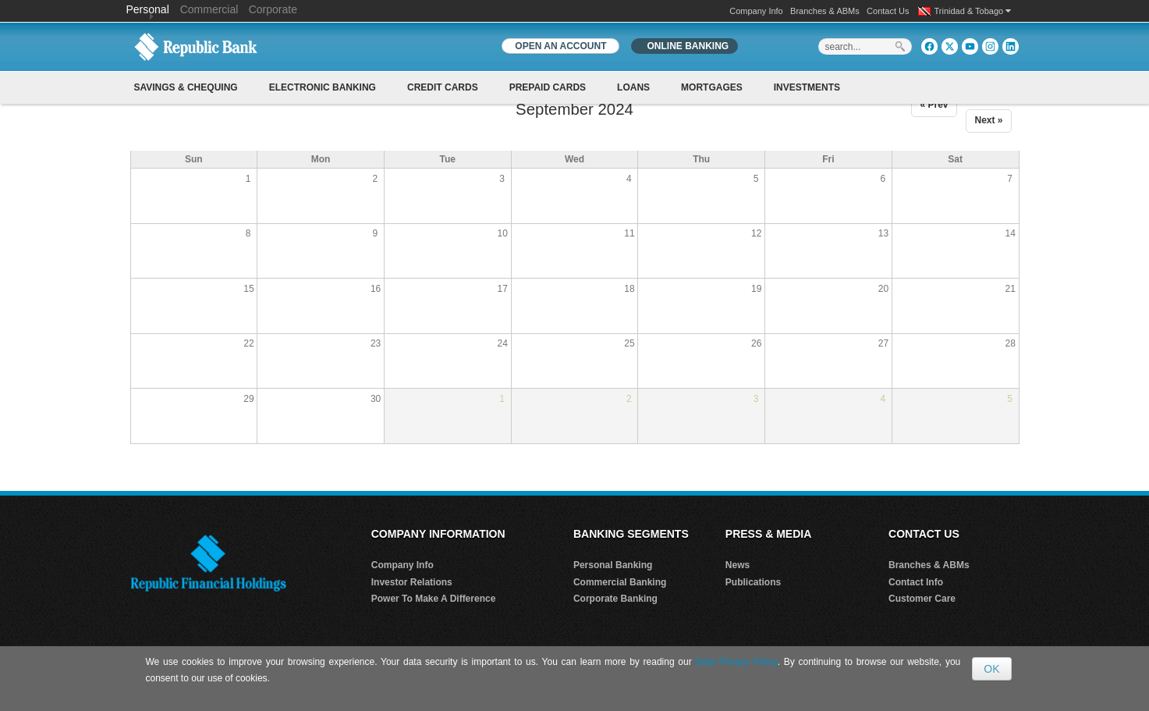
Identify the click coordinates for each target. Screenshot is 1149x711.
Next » (988, 120)
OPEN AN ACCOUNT (560, 46)
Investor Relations (411, 582)
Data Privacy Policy (736, 661)
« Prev (934, 104)
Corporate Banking (615, 598)
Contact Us (888, 11)
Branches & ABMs (825, 11)
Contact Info (915, 582)
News (737, 565)
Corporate (273, 9)
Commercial (209, 9)
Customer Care (922, 598)
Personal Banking (612, 565)
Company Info (755, 11)
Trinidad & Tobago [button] (973, 11)
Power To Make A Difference (433, 598)
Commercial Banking (619, 582)
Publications (753, 582)
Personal (149, 9)
